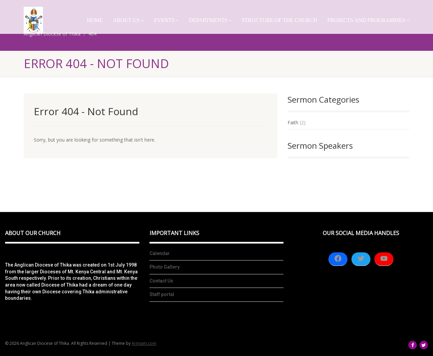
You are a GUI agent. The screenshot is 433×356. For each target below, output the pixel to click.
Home (95, 20)
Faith (293, 122)
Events (166, 20)
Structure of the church (279, 20)
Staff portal (162, 294)
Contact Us (161, 281)
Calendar (160, 253)
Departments (210, 20)
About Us (128, 20)
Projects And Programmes (368, 20)
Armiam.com (144, 343)
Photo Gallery (165, 267)
